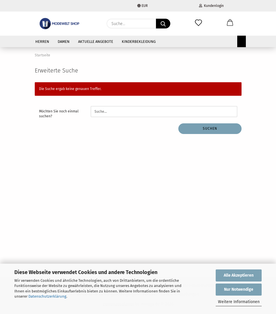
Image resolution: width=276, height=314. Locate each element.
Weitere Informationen (239, 301)
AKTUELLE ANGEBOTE (95, 41)
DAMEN (64, 41)
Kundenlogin (211, 6)
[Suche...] (163, 23)
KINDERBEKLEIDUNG (139, 41)
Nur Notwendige (238, 289)
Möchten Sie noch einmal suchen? (59, 113)
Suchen (210, 129)
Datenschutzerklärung (47, 296)
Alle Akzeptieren (239, 275)
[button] (230, 24)
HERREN (42, 41)
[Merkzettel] (198, 24)
